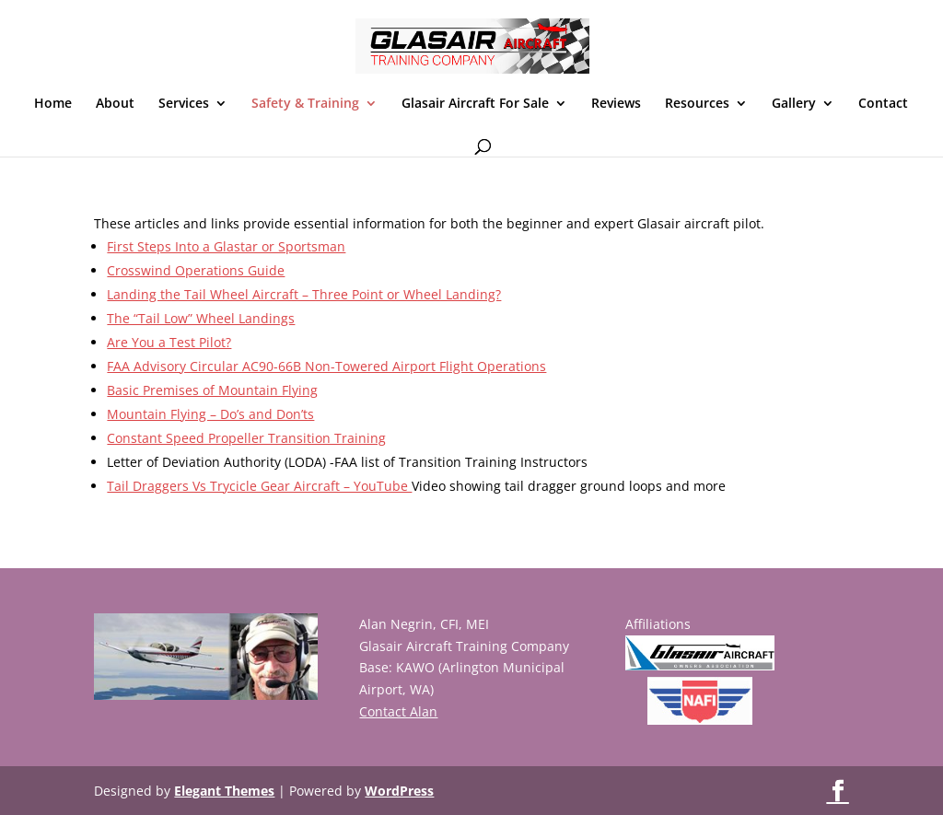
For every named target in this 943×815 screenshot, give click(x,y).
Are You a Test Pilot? (169, 342)
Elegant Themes (224, 790)
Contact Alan (398, 711)
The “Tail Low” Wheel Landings (201, 318)
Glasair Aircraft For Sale (475, 104)
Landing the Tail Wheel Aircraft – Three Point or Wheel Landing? (304, 294)
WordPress (399, 790)
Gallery (794, 104)
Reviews (616, 104)
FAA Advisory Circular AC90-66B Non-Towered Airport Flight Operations (326, 366)
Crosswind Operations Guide (196, 270)
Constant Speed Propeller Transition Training (246, 438)
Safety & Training (305, 104)
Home (53, 104)
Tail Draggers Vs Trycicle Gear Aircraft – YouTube (259, 486)
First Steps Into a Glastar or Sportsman (226, 246)
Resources (697, 104)
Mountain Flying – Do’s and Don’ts (210, 414)
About (115, 104)
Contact (883, 104)
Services (183, 104)
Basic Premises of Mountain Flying (212, 390)
